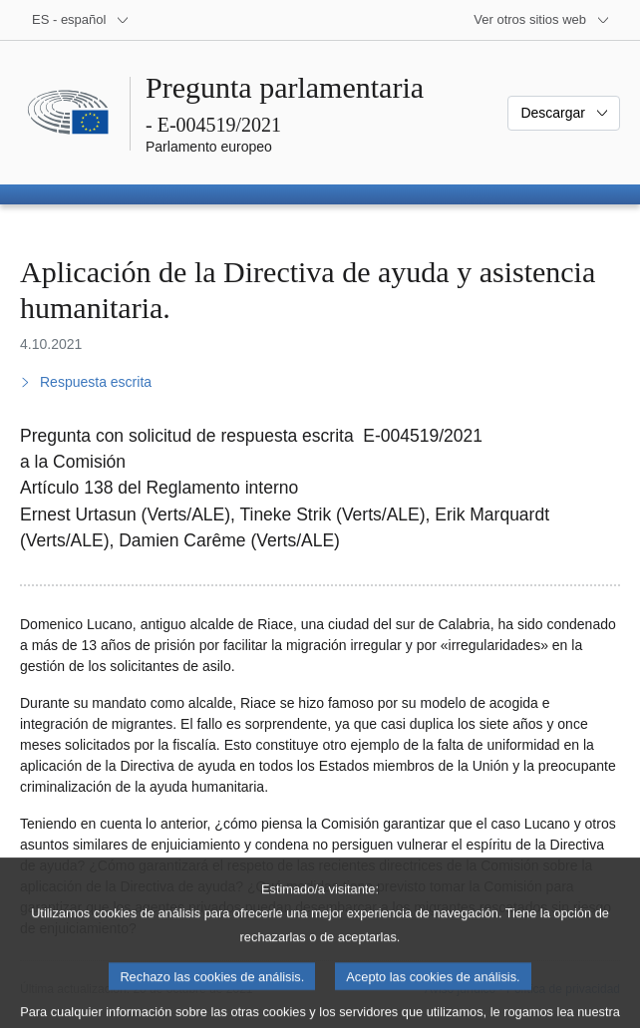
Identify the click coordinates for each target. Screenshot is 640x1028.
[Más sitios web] (542, 20)
